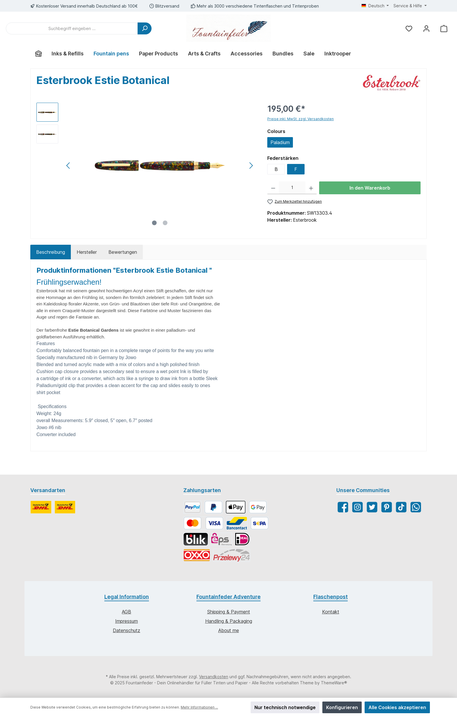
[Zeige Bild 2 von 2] (165, 223)
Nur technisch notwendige (285, 707)
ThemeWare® (334, 682)
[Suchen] (145, 28)
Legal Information (126, 597)
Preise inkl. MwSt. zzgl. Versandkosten (300, 119)
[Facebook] (342, 507)
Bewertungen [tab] (122, 252)
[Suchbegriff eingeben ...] (72, 28)
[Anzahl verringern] (273, 187)
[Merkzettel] (409, 28)
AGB (126, 612)
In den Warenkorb (369, 188)
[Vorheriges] (68, 165)
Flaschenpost (330, 597)
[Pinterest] (386, 507)
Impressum (126, 621)
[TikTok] (401, 507)
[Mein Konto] (426, 28)
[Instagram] (357, 507)
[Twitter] (372, 507)
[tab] (50, 252)
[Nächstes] (251, 165)
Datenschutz (126, 630)
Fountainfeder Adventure (228, 597)
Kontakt (330, 612)
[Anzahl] (292, 187)
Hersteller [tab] (87, 252)
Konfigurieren (342, 707)
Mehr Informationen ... (199, 707)
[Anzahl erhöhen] (311, 187)
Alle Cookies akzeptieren (397, 707)
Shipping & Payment (228, 612)
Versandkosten (213, 676)
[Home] (38, 53)
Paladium (280, 142)
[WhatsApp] (415, 507)
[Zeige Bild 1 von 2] (154, 223)
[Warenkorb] (444, 28)
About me (228, 630)
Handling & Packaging (228, 621)
